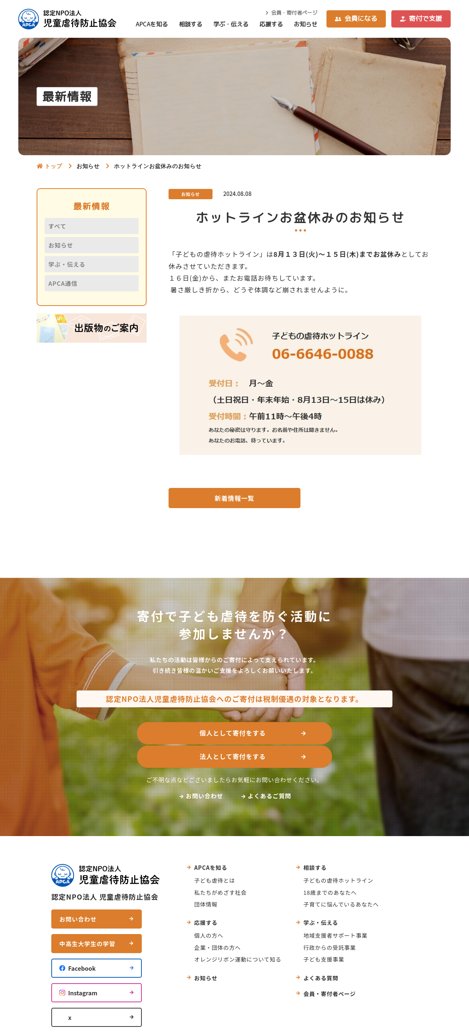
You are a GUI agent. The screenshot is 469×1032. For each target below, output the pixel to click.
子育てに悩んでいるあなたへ (341, 881)
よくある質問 (320, 955)
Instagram (82, 970)
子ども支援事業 (323, 936)
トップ (53, 166)
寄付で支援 (425, 18)
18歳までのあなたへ (330, 869)
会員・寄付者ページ (294, 12)
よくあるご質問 (269, 772)
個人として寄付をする (153, 734)
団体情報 (206, 881)
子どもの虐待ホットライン (338, 857)
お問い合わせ (204, 772)
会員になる (360, 18)
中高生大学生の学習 (87, 920)
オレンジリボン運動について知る (237, 936)
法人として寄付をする (311, 734)
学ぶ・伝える (230, 24)
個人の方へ (209, 912)
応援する (271, 24)
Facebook (82, 945)
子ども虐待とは (214, 857)
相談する (190, 24)
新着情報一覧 (234, 498)
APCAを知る (152, 24)
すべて (57, 226)
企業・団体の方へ (217, 924)
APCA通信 (62, 283)
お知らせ (305, 24)
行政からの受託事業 (329, 924)
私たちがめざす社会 (220, 869)
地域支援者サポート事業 (335, 912)
